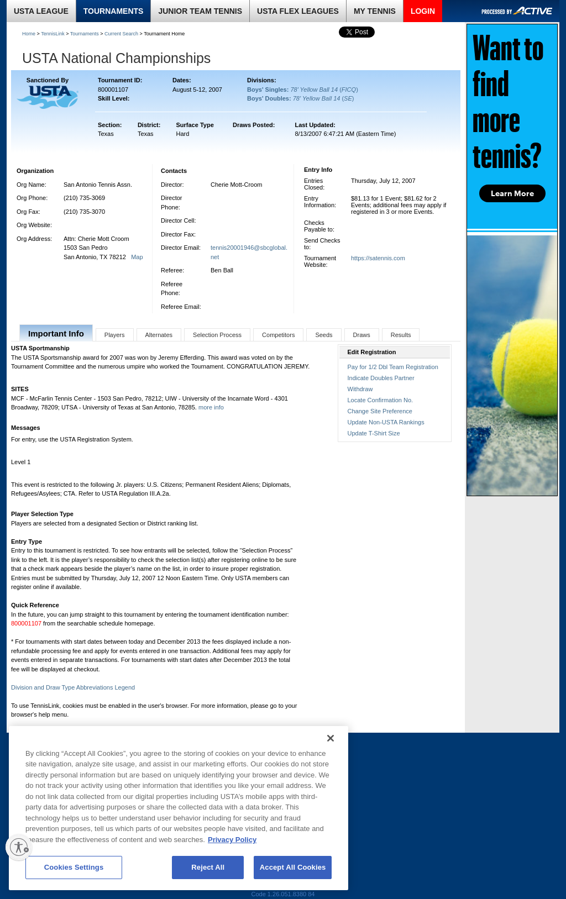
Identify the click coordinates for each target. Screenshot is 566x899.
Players (114, 335)
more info (211, 407)
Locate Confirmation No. (380, 400)
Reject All (207, 867)
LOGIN (423, 11)
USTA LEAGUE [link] (41, 11)
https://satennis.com (378, 258)
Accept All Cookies (293, 867)
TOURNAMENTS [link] (113, 11)
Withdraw (360, 389)
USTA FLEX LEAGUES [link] (298, 11)
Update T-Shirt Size (374, 433)
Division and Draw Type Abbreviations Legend (73, 687)
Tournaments (84, 33)
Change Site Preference (380, 411)
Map (137, 257)
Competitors (278, 335)
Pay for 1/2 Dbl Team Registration (393, 367)
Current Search (121, 33)
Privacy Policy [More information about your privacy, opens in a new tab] (232, 839)
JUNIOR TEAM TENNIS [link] (200, 11)
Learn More (512, 193)
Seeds (323, 335)
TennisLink (53, 33)
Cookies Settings (74, 867)
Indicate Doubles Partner (381, 378)
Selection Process (217, 335)
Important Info (56, 333)
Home (28, 33)
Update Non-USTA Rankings (386, 422)
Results (401, 335)
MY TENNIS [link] (375, 11)
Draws (361, 335)
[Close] (330, 738)
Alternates (159, 335)
